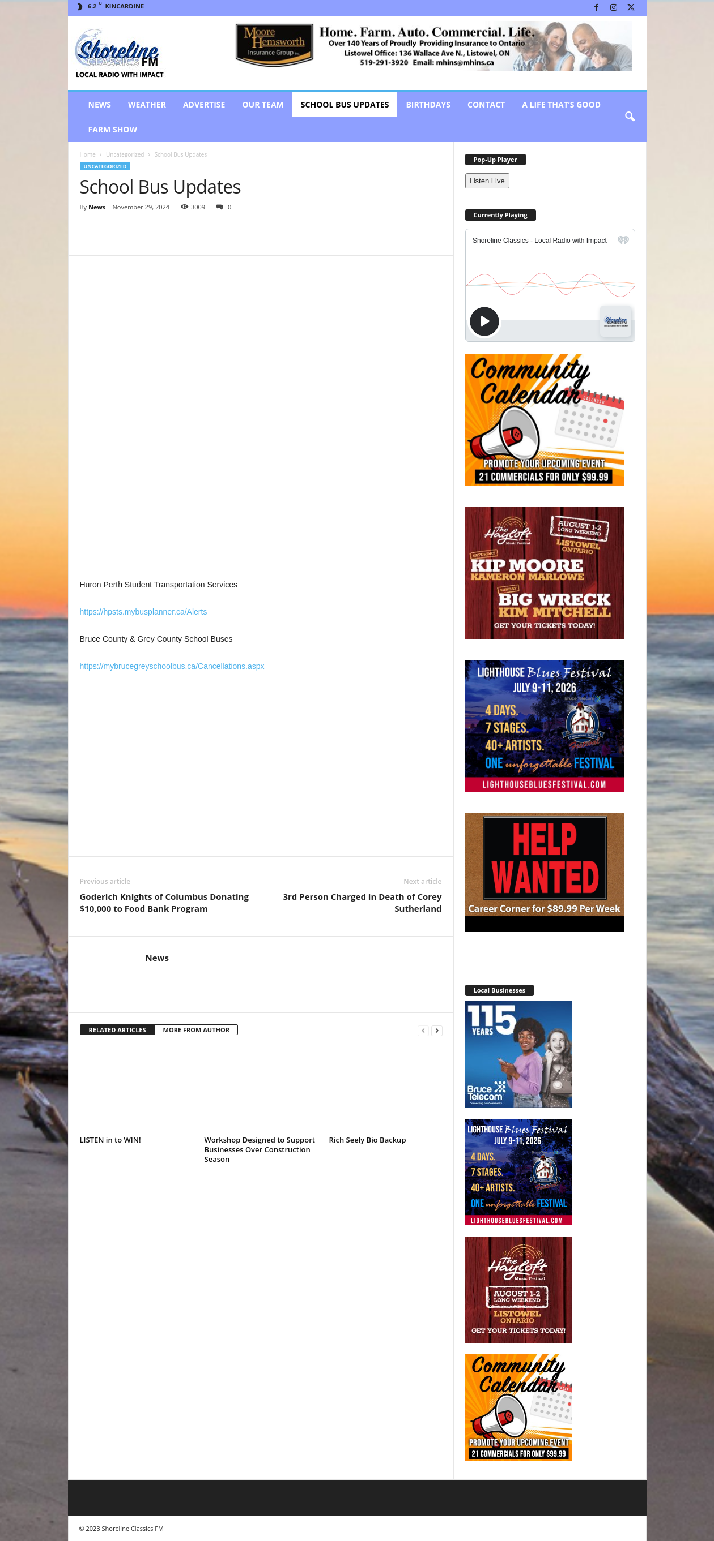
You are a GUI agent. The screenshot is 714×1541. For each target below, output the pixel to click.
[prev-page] (423, 1030)
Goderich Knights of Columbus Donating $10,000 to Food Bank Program (164, 902)
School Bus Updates (345, 104)
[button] (629, 117)
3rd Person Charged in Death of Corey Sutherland (362, 902)
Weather (147, 104)
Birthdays (428, 104)
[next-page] (437, 1030)
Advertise (204, 104)
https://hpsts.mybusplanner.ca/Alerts (143, 611)
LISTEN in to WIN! (110, 1140)
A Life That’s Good (561, 104)
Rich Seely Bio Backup (367, 1140)
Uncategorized (125, 154)
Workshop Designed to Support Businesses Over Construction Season (260, 1149)
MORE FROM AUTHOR (196, 1029)
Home (88, 154)
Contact (486, 104)
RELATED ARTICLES (117, 1029)
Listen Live (487, 181)
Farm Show (113, 129)
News (99, 104)
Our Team (262, 104)
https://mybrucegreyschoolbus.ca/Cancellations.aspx (172, 666)
